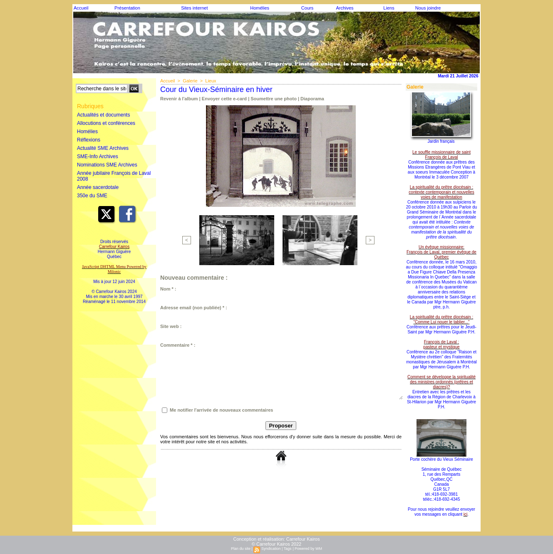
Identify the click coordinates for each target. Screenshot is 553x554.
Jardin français (440, 141)
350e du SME (92, 196)
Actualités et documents (103, 115)
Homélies (259, 7)
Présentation (127, 7)
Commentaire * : (177, 345)
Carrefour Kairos (303, 539)
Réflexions (88, 140)
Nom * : (168, 288)
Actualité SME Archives (103, 148)
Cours (307, 7)
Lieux (210, 80)
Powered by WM (308, 549)
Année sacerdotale (98, 187)
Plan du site (240, 549)
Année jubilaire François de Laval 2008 (114, 176)
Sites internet (194, 7)
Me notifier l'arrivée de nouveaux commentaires (221, 409)
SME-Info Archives (97, 156)
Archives (344, 7)
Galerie (190, 80)
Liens (388, 7)
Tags (288, 549)
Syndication (271, 549)
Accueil (81, 7)
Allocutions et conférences (106, 123)
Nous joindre (428, 7)
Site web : (170, 326)
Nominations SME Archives (107, 165)
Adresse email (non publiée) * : (193, 307)
